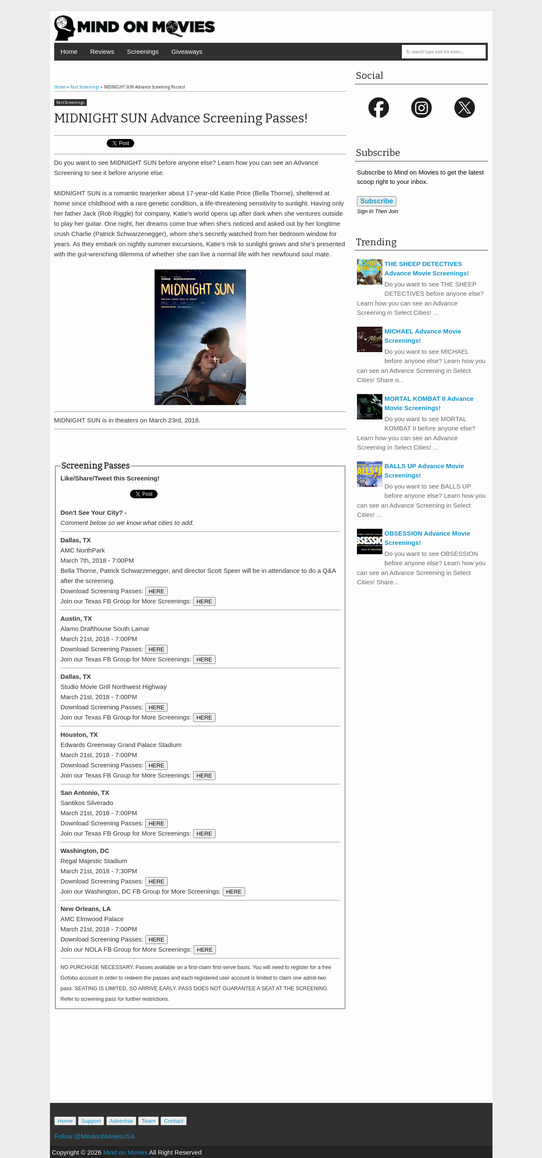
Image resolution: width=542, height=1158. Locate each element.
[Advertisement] (200, 445)
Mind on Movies (125, 1152)
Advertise (121, 1121)
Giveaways (186, 51)
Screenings (143, 51)
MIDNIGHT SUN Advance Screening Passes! (181, 118)
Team (148, 1121)
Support (91, 1121)
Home (69, 51)
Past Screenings (70, 102)
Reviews (102, 51)
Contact (173, 1121)
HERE (156, 591)
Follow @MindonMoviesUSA (94, 1136)
